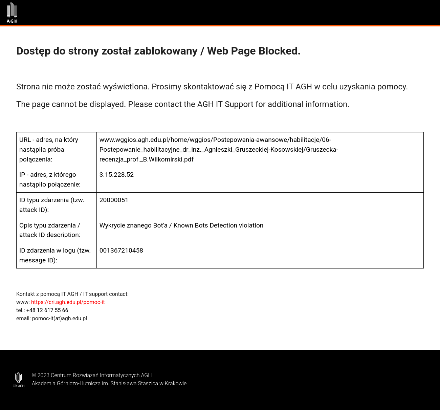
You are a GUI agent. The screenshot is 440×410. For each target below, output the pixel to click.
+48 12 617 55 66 (47, 310)
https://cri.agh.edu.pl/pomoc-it (68, 302)
